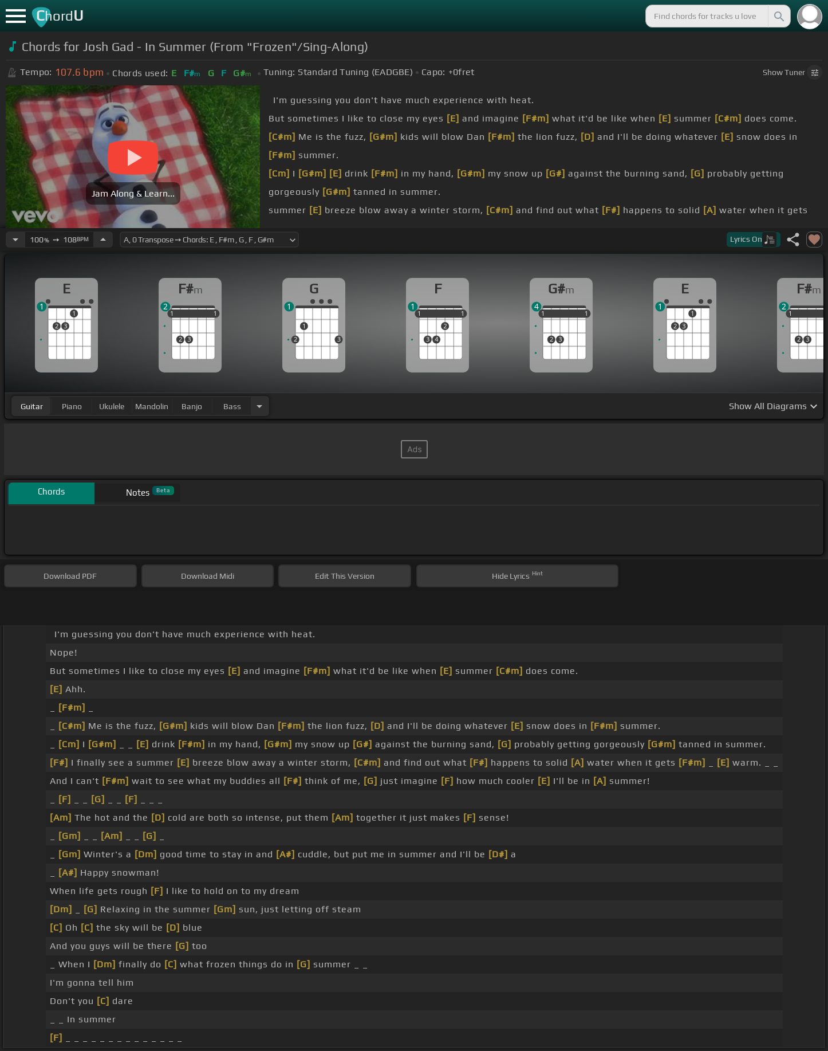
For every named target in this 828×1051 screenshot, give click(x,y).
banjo (192, 406)
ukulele (111, 406)
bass (232, 406)
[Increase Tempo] (103, 240)
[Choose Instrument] (259, 406)
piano (72, 406)
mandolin (151, 406)
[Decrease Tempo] (15, 240)
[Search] (778, 16)
